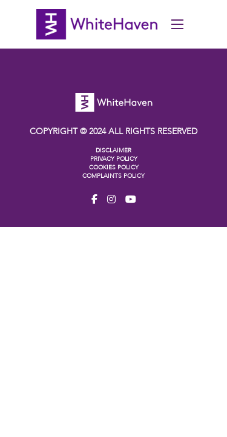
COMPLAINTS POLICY (113, 176)
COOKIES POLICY (114, 167)
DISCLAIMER (113, 150)
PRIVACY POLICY (113, 159)
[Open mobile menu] (177, 24)
